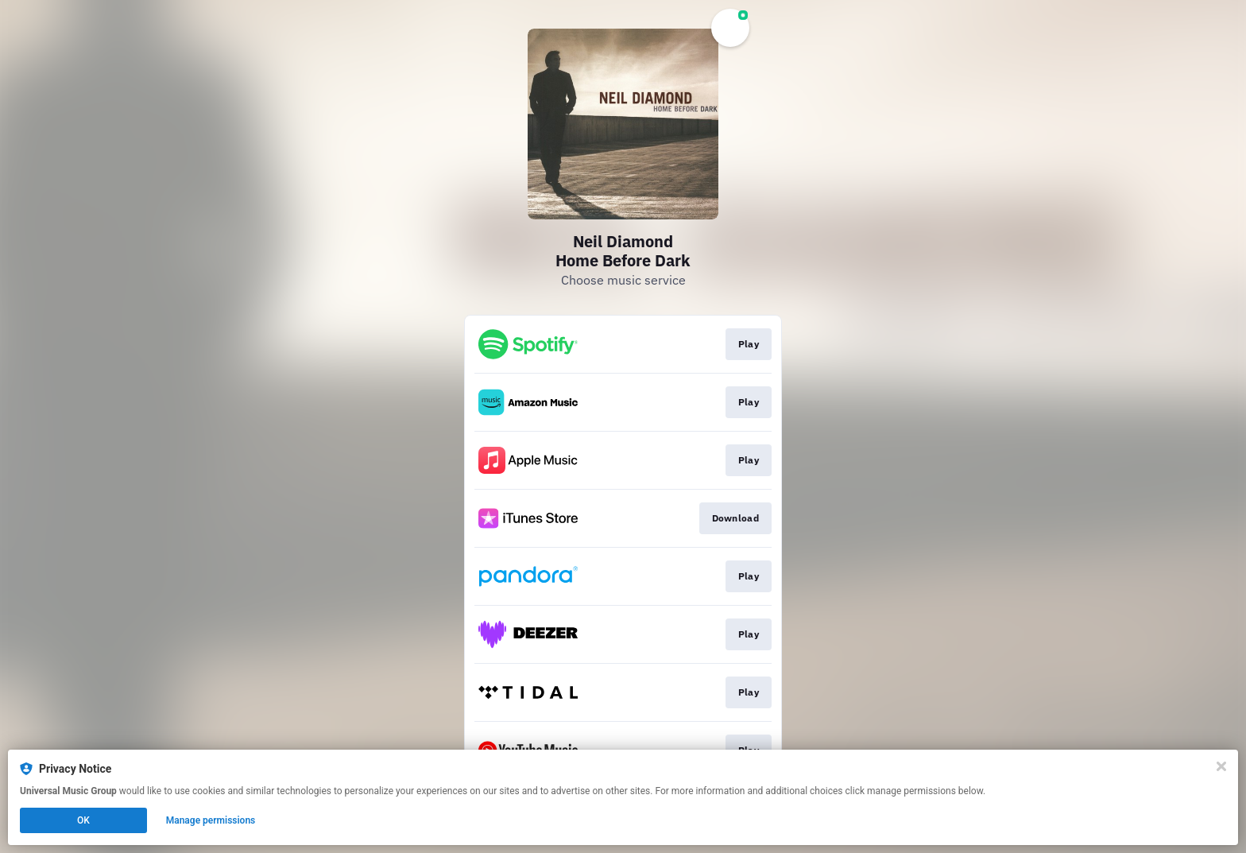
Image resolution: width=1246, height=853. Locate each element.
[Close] (1221, 766)
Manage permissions (211, 820)
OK (83, 820)
